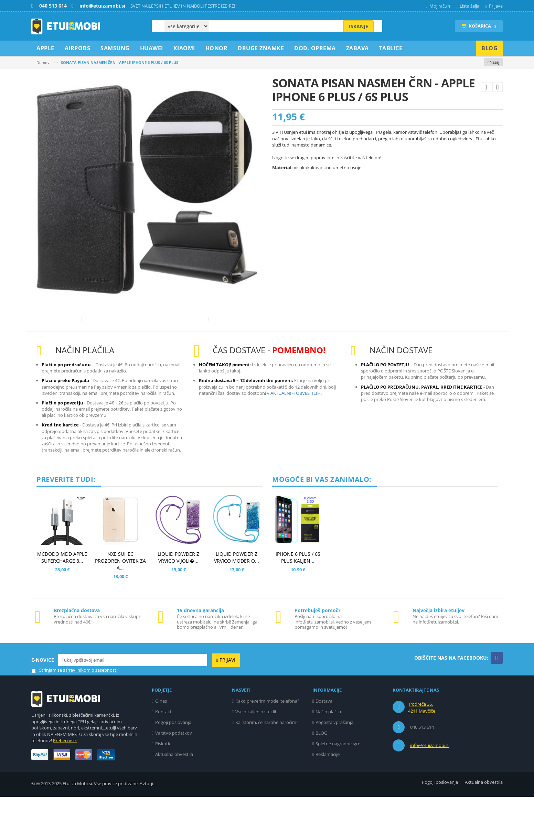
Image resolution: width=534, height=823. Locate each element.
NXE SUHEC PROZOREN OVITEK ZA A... (120, 587)
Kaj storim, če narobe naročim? (266, 748)
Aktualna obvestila (174, 780)
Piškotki (163, 770)
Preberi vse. (65, 767)
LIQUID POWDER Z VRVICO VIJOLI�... (178, 583)
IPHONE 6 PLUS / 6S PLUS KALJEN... (298, 583)
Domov (43, 62)
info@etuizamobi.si (429, 771)
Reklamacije (328, 780)
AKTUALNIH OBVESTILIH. (296, 419)
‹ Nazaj (493, 62)
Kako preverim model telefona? (267, 727)
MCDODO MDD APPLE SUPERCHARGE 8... (62, 583)
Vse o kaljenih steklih (256, 738)
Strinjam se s (48, 696)
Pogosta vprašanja (334, 748)
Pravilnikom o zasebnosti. (92, 696)
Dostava (324, 727)
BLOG (321, 759)
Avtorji (146, 809)
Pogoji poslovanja (173, 748)
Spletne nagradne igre (338, 770)
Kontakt (163, 738)
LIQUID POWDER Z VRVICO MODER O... (236, 583)
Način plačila (328, 738)
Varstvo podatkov (173, 759)
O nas (161, 727)
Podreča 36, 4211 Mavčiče (421, 733)
